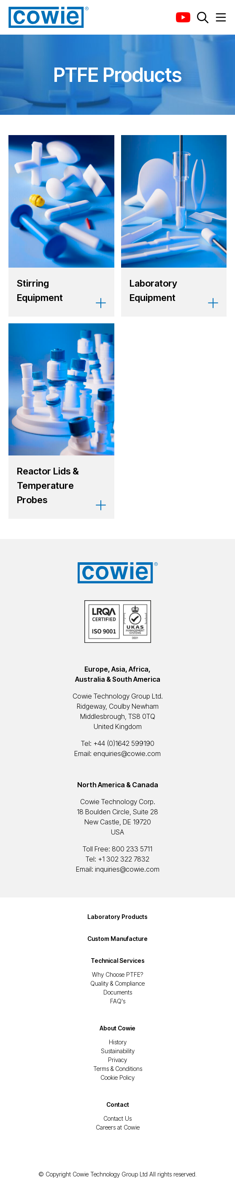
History (118, 1042)
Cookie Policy (117, 1077)
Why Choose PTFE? (117, 974)
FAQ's (117, 1001)
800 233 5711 (132, 849)
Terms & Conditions (117, 1068)
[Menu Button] (221, 17)
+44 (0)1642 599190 (123, 743)
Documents (117, 992)
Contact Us (117, 1118)
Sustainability (118, 1050)
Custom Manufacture (117, 938)
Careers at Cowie (118, 1127)
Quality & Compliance (117, 983)
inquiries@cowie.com (127, 869)
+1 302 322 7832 (123, 859)
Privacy (117, 1059)
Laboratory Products (117, 916)
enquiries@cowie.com (127, 753)
